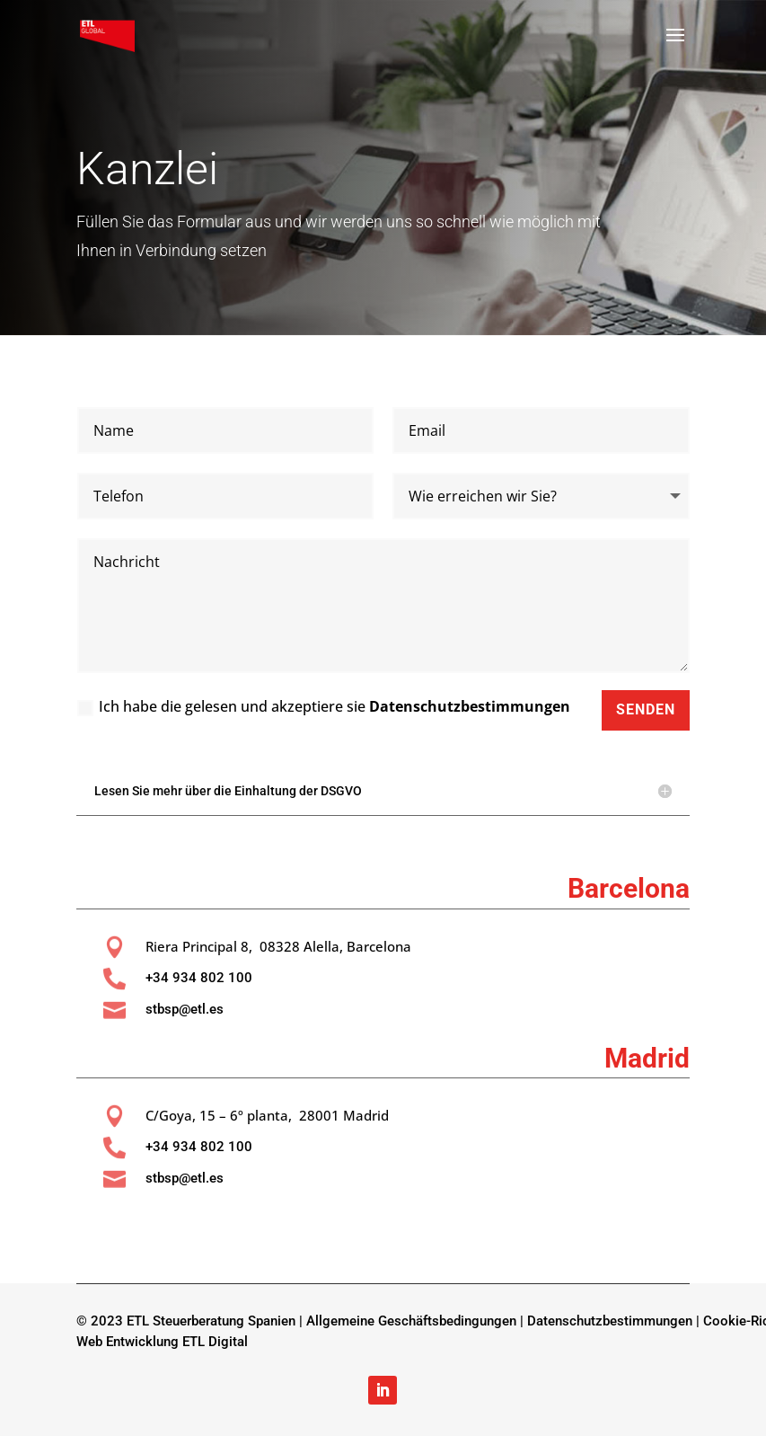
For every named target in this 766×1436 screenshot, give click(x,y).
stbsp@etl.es (184, 1009)
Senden (645, 709)
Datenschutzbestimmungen (469, 706)
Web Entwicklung (127, 1342)
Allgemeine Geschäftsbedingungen (411, 1321)
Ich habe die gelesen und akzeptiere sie (323, 706)
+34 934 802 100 (198, 978)
